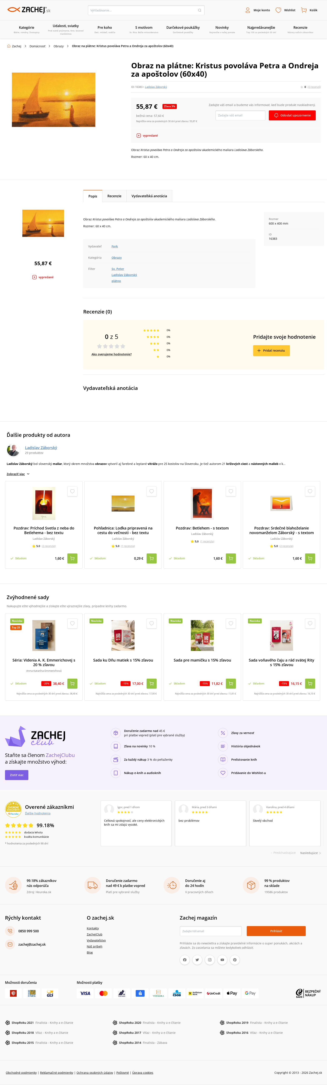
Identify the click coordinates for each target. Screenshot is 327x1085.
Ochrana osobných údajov (95, 1073)
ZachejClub (94, 934)
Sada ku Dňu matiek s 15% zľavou (123, 660)
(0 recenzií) (314, 87)
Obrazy (59, 46)
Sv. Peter (118, 269)
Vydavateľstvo (96, 940)
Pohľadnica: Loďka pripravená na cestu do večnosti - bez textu (123, 530)
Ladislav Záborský (156, 87)
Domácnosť (37, 46)
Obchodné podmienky (21, 1073)
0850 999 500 (28, 931)
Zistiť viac (17, 775)
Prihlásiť (276, 931)
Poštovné (122, 1073)
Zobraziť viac (18, 474)
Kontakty (93, 928)
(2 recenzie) (49, 546)
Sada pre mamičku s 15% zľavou (202, 660)
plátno (116, 281)
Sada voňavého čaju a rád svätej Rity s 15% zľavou (281, 662)
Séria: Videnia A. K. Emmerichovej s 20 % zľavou (44, 662)
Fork (115, 246)
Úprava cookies (142, 1073)
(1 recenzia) (128, 546)
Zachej (16, 46)
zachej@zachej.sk (32, 944)
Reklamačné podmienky (56, 1073)
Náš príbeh (94, 946)
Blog (90, 952)
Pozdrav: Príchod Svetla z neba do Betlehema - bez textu (44, 530)
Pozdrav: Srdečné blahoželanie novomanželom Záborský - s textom (281, 530)
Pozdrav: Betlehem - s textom (202, 528)
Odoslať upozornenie (295, 115)
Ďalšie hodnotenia (37, 813)
